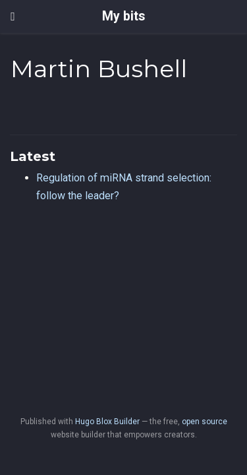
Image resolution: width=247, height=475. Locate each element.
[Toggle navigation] (13, 16)
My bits (123, 16)
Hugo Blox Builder (107, 421)
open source (204, 421)
